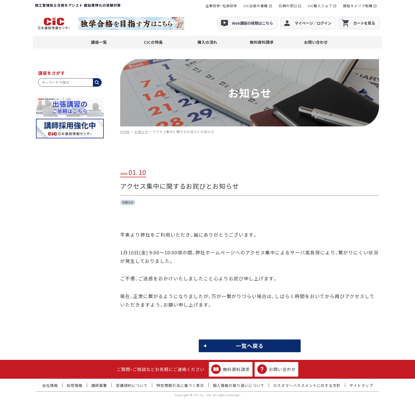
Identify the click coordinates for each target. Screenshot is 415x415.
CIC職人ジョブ (320, 5)
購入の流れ (207, 42)
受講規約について (132, 385)
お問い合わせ (316, 42)
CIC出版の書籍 (255, 5)
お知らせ (127, 202)
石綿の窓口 (288, 5)
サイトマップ (361, 385)
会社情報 (50, 385)
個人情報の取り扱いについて (238, 385)
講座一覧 (99, 42)
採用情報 (75, 385)
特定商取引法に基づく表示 (180, 385)
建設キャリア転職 (358, 5)
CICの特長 (153, 42)
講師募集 (99, 385)
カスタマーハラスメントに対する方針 (307, 385)
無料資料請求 (262, 42)
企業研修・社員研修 (221, 5)
